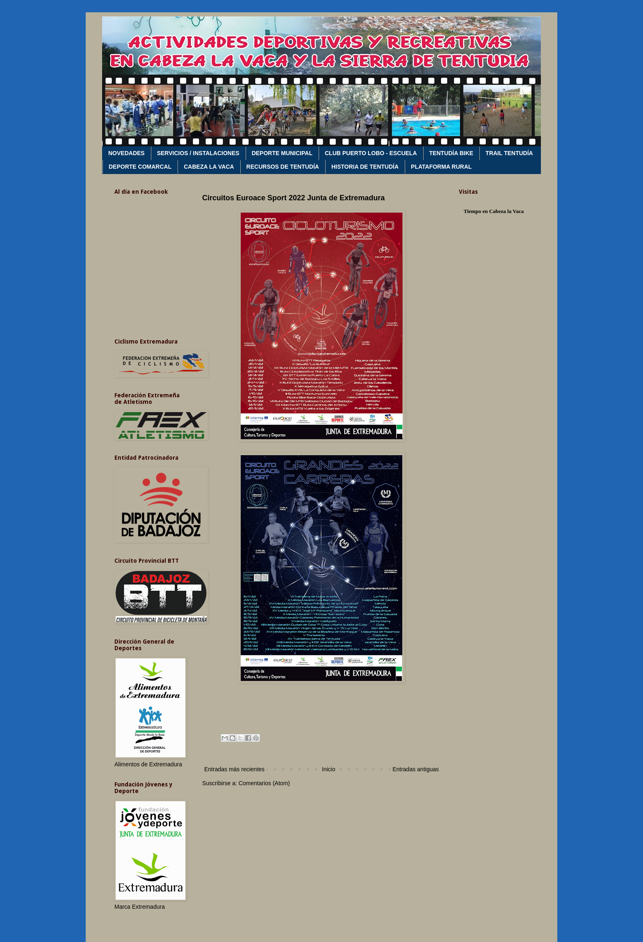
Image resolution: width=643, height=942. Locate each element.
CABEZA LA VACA (209, 166)
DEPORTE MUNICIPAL (282, 153)
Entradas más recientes (234, 769)
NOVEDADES (126, 153)
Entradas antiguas (415, 769)
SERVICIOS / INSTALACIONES (198, 153)
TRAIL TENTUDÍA (509, 153)
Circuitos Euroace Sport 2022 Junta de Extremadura (293, 198)
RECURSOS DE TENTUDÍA (282, 166)
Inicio (328, 769)
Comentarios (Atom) (264, 783)
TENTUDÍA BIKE (451, 153)
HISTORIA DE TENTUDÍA (365, 166)
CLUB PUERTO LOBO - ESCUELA (371, 153)
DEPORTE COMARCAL (140, 166)
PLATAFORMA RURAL (441, 166)
